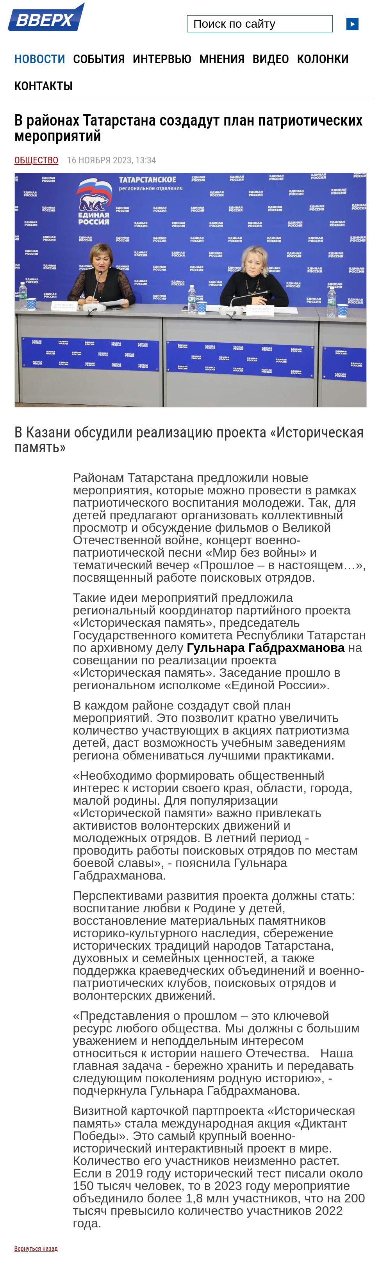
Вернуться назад (36, 1248)
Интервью (162, 58)
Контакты (43, 85)
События (99, 58)
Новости (39, 58)
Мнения (221, 58)
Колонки (323, 58)
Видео (271, 58)
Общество (36, 160)
